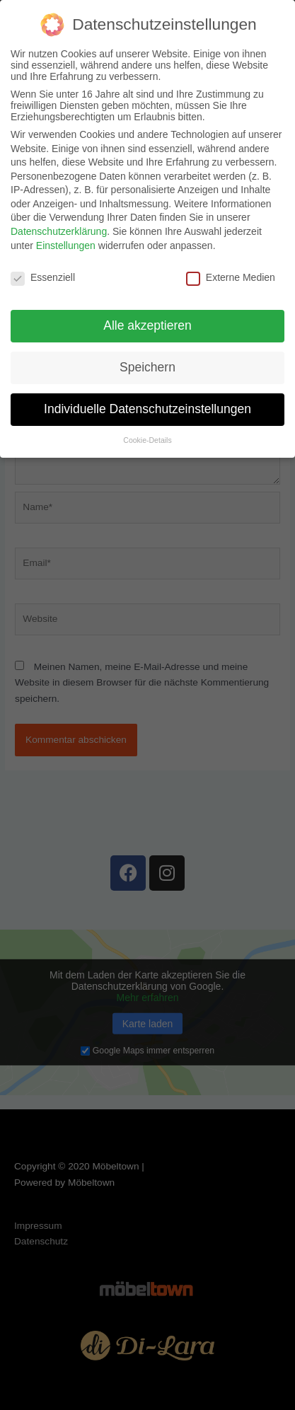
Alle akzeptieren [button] (147, 325)
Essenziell (43, 277)
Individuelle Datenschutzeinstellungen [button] (147, 409)
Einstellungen (66, 245)
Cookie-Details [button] (147, 440)
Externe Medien (230, 277)
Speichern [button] (147, 367)
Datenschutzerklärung (59, 231)
